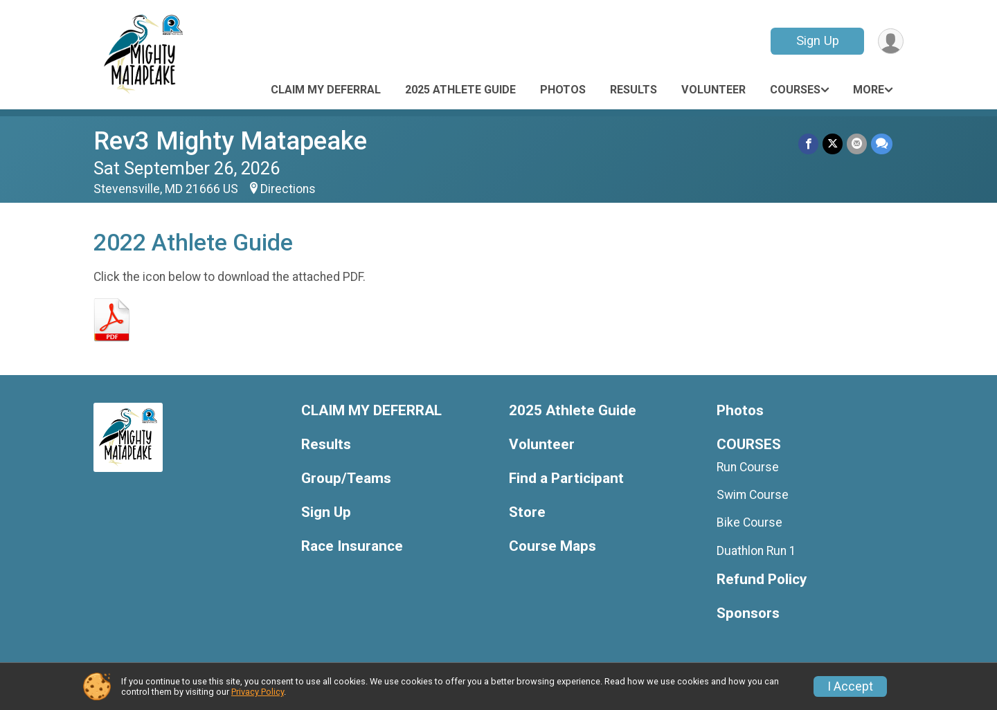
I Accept (850, 686)
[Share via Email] (857, 144)
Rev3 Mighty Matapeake (230, 141)
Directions (288, 189)
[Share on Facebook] (808, 144)
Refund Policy (762, 580)
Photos (563, 89)
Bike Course (749, 522)
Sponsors (748, 613)
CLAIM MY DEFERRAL (326, 89)
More (868, 89)
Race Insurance (352, 546)
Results (633, 89)
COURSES (795, 89)
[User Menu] (891, 41)
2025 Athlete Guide (460, 89)
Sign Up (817, 40)
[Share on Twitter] (833, 144)
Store (527, 512)
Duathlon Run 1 (756, 551)
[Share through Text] (881, 144)
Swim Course (753, 495)
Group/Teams (346, 478)
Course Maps (552, 546)
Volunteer (713, 89)
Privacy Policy (257, 691)
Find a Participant (566, 478)
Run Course (748, 467)
